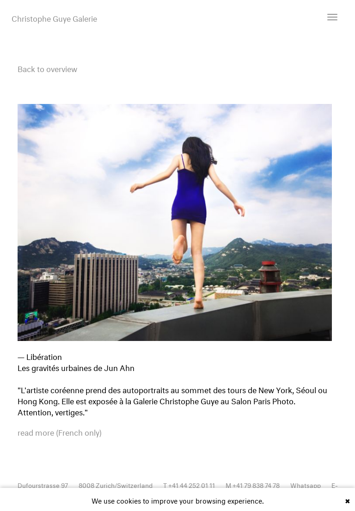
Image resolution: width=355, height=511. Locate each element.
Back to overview (47, 67)
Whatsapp (305, 484)
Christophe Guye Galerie (54, 17)
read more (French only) (60, 431)
